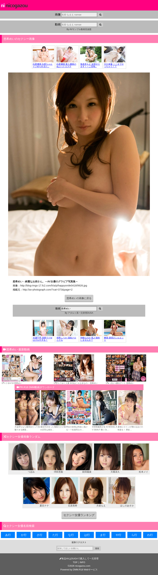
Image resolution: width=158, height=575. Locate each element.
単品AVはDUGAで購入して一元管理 (79, 558)
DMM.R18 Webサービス (85, 569)
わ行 (150, 534)
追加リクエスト (79, 542)
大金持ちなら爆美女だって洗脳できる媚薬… (27, 427)
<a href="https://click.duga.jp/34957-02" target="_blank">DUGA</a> (79, 57)
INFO (82, 562)
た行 (55, 534)
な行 (71, 534)
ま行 (103, 534)
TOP (75, 562)
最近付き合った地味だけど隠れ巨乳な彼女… (53, 427)
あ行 (8, 534)
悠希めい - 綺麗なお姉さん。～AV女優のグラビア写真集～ (45, 281)
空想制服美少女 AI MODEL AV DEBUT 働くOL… (105, 427)
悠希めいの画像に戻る (79, 298)
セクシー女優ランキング (79, 515)
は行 (87, 534)
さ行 (39, 534)
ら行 (134, 534)
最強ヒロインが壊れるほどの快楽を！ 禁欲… (130, 427)
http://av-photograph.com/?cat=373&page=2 (48, 289)
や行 (118, 534)
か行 (24, 534)
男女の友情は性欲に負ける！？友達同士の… (79, 427)
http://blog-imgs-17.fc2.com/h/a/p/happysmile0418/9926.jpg (53, 285)
